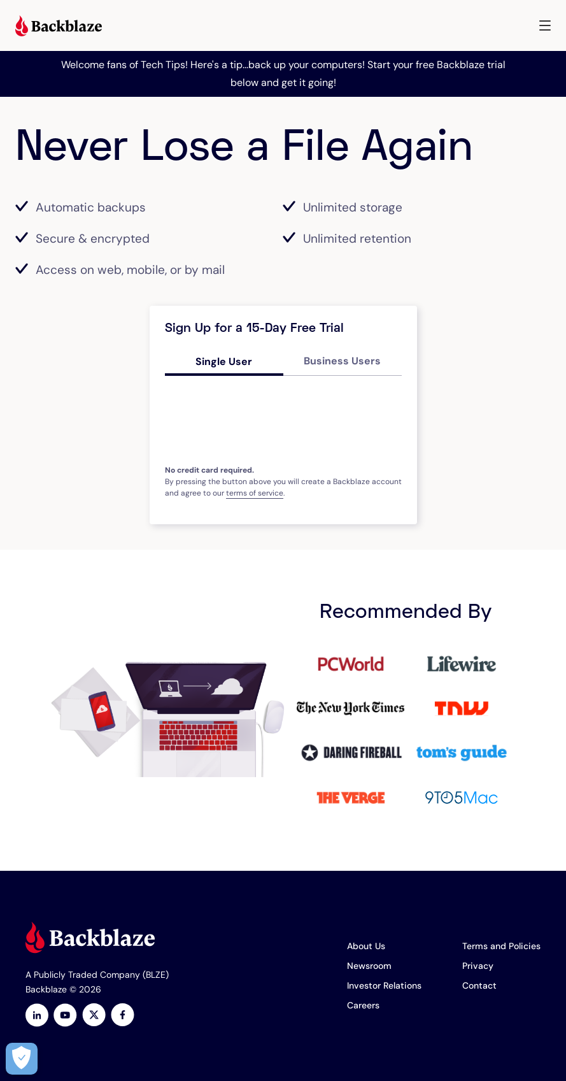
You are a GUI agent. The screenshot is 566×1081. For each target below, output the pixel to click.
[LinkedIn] (36, 1016)
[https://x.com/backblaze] (94, 1016)
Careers (363, 1005)
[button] (545, 25)
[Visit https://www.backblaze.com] (58, 27)
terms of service (254, 493)
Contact (479, 985)
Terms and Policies (501, 946)
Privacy (477, 965)
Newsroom (369, 965)
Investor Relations (384, 985)
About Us (366, 946)
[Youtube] (65, 1016)
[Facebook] (122, 1016)
